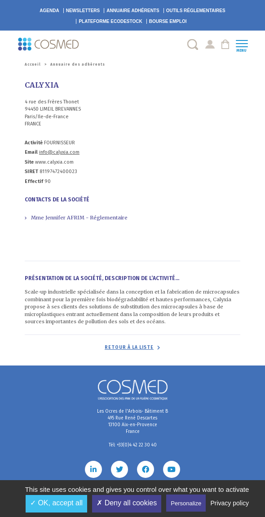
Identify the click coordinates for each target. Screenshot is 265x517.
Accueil (33, 64)
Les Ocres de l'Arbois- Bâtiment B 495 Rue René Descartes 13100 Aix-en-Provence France (132, 421)
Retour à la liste (129, 347)
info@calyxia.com (59, 152)
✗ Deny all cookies (127, 503)
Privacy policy (229, 503)
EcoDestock (110, 21)
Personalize (186, 503)
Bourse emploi (168, 21)
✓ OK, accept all (56, 503)
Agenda (49, 10)
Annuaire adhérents (132, 10)
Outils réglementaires (195, 10)
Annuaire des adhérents (77, 64)
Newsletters (83, 10)
